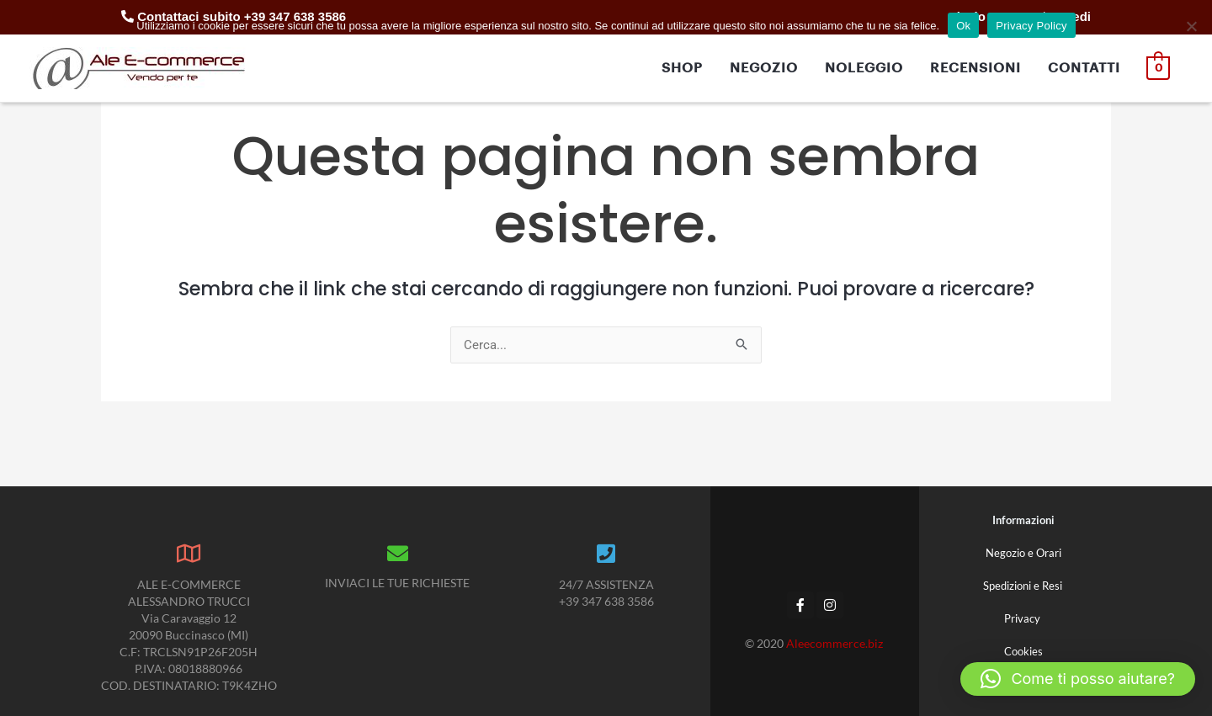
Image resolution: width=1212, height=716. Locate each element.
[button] (1077, 679)
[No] (1191, 26)
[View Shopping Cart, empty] (1158, 67)
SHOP (683, 68)
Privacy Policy (1031, 25)
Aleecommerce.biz (835, 643)
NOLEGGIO (865, 68)
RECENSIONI (976, 68)
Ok (963, 25)
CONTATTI (1085, 68)
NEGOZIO (765, 68)
